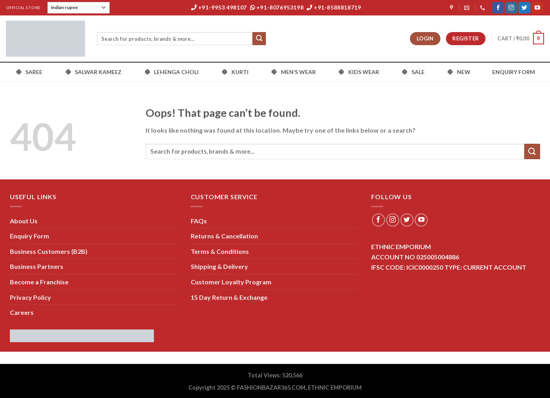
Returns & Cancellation (224, 236)
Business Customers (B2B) (48, 251)
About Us (24, 221)
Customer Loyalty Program (231, 282)
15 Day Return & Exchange (229, 297)
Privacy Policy (30, 297)
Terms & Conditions (220, 251)
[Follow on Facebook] (498, 8)
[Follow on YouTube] (537, 8)
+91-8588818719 (334, 7)
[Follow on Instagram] (511, 8)
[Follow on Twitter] (524, 8)
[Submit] (259, 39)
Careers (22, 312)
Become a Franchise (39, 282)
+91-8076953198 (277, 7)
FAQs (199, 221)
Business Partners (36, 266)
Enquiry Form (29, 236)
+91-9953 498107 (219, 7)
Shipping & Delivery (219, 266)
